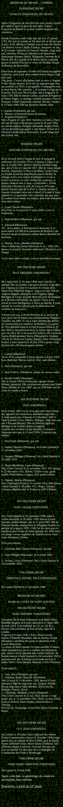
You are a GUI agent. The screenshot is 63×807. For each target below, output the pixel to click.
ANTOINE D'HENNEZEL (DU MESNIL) (32, 150)
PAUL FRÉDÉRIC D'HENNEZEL (31, 272)
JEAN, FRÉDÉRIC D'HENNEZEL (31, 614)
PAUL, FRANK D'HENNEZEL (31, 507)
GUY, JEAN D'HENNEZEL (31, 728)
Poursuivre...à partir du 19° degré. (21, 786)
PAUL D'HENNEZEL (35, 405)
